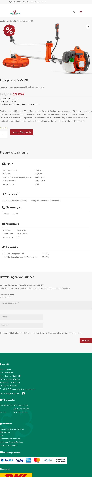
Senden (86, 340)
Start (2, 21)
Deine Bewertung (7, 294)
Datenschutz (5, 432)
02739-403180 (16, 2)
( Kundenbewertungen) (34, 87)
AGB (1, 435)
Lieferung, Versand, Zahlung (11, 442)
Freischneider (11, 21)
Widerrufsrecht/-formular (10, 438)
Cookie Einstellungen (8, 445)
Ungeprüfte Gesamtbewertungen (12, 87)
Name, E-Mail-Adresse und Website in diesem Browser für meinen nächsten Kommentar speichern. (43, 333)
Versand (16, 99)
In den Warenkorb (21, 132)
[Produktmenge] (3, 134)
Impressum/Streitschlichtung (12, 429)
